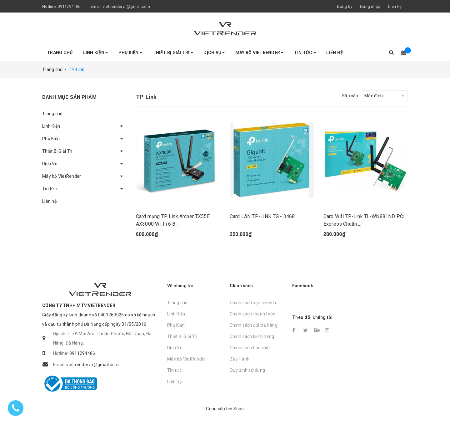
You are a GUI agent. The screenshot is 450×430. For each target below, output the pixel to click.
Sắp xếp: (350, 95)
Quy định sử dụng (247, 370)
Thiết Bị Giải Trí (172, 52)
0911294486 (69, 6)
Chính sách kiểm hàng (252, 336)
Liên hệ (395, 6)
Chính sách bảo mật (250, 347)
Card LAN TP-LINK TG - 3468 (262, 216)
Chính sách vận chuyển (253, 302)
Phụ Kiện (130, 52)
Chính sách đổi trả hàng (254, 325)
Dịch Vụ (214, 52)
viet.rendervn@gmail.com (126, 6)
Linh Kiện (95, 52)
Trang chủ (59, 52)
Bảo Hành (239, 358)
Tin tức (305, 52)
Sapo (238, 408)
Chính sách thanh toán (252, 313)
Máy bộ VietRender (259, 52)
